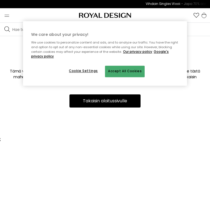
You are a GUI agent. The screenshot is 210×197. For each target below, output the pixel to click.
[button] (196, 15)
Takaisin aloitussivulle (105, 101)
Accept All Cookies (125, 71)
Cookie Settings (83, 71)
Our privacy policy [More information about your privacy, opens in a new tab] (137, 52)
